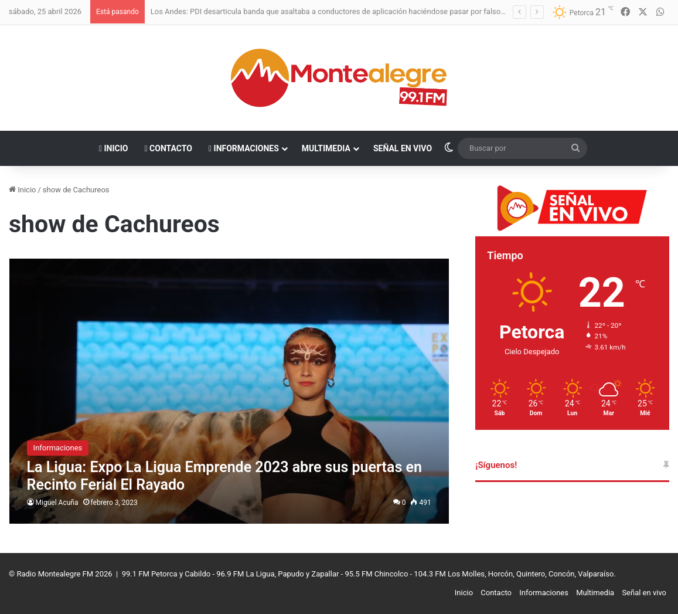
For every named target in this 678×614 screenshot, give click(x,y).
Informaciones (244, 148)
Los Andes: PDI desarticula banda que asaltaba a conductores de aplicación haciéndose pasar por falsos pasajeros (345, 11)
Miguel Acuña (57, 502)
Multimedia (326, 148)
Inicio (113, 148)
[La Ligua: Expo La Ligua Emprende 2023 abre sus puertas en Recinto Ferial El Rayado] (229, 391)
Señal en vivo (402, 148)
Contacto (168, 148)
